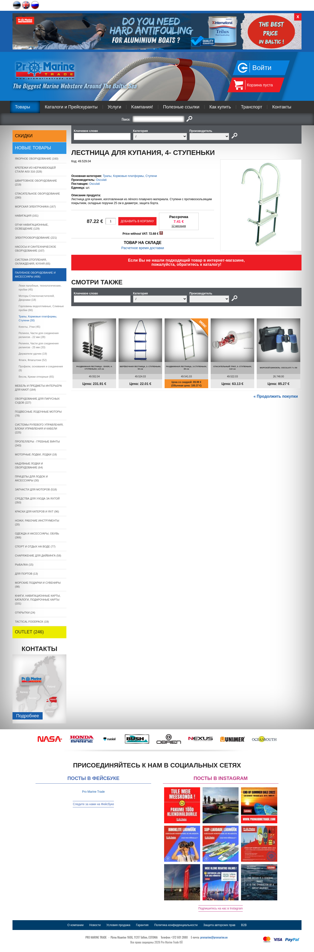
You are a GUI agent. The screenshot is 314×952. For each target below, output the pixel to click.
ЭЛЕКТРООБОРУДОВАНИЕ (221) (36, 237)
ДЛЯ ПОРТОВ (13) (26, 573)
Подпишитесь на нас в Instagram (220, 908)
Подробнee (27, 715)
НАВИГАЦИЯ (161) (26, 215)
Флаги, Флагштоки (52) (33, 360)
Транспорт (251, 107)
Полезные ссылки (181, 107)
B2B (244, 925)
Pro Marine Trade (93, 791)
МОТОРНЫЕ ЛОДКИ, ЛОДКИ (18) (36, 454)
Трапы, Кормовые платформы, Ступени (130, 176)
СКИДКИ (24, 135)
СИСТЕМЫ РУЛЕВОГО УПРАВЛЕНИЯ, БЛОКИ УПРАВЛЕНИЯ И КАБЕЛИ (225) (39, 428)
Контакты (281, 107)
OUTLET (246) (29, 631)
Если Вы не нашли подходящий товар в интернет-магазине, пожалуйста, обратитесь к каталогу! (186, 262)
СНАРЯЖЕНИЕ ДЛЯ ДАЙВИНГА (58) (38, 555)
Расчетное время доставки (142, 248)
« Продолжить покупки (276, 396)
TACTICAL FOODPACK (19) (32, 621)
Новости (95, 925)
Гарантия (142, 925)
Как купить (220, 107)
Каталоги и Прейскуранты (71, 107)
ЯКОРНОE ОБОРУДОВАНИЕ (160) (36, 158)
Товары (22, 106)
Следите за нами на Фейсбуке (93, 804)
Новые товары (33, 147)
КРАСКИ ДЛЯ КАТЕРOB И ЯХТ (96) (37, 511)
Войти (261, 67)
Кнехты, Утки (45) (29, 326)
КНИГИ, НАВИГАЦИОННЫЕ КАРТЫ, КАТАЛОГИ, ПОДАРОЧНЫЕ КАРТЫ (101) (37, 599)
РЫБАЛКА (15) (24, 564)
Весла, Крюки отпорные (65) (36, 376)
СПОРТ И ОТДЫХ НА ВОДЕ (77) (35, 546)
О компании (75, 925)
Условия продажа (118, 925)
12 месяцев (178, 225)
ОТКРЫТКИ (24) (25, 612)
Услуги (114, 107)
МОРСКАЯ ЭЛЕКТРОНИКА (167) (35, 206)
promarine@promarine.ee (214, 937)
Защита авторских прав (219, 925)
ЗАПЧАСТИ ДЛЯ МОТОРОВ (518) (36, 489)
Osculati (101, 180)
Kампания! (142, 107)
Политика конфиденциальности (176, 925)
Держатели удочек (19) (33, 353)
